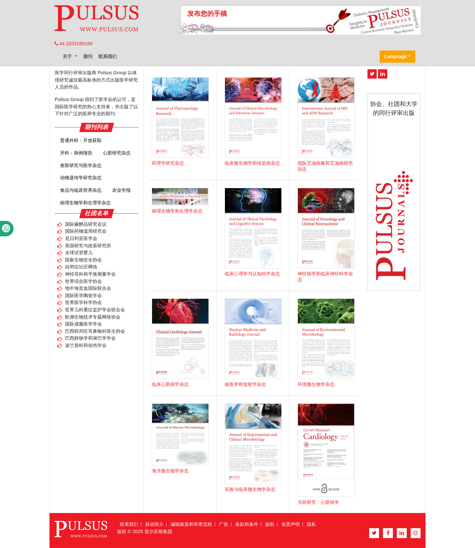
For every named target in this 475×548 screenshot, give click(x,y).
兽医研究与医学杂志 (81, 165)
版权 (269, 524)
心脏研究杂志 (117, 152)
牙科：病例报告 (76, 152)
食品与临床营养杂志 (81, 190)
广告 (223, 524)
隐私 (311, 524)
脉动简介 (154, 524)
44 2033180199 (73, 43)
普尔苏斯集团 (158, 531)
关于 (68, 56)
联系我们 (107, 56)
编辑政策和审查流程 (191, 524)
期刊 (87, 56)
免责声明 (290, 524)
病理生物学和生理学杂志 (85, 202)
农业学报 (121, 190)
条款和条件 (246, 524)
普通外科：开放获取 (81, 140)
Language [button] (395, 56)
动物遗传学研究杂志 (81, 177)
